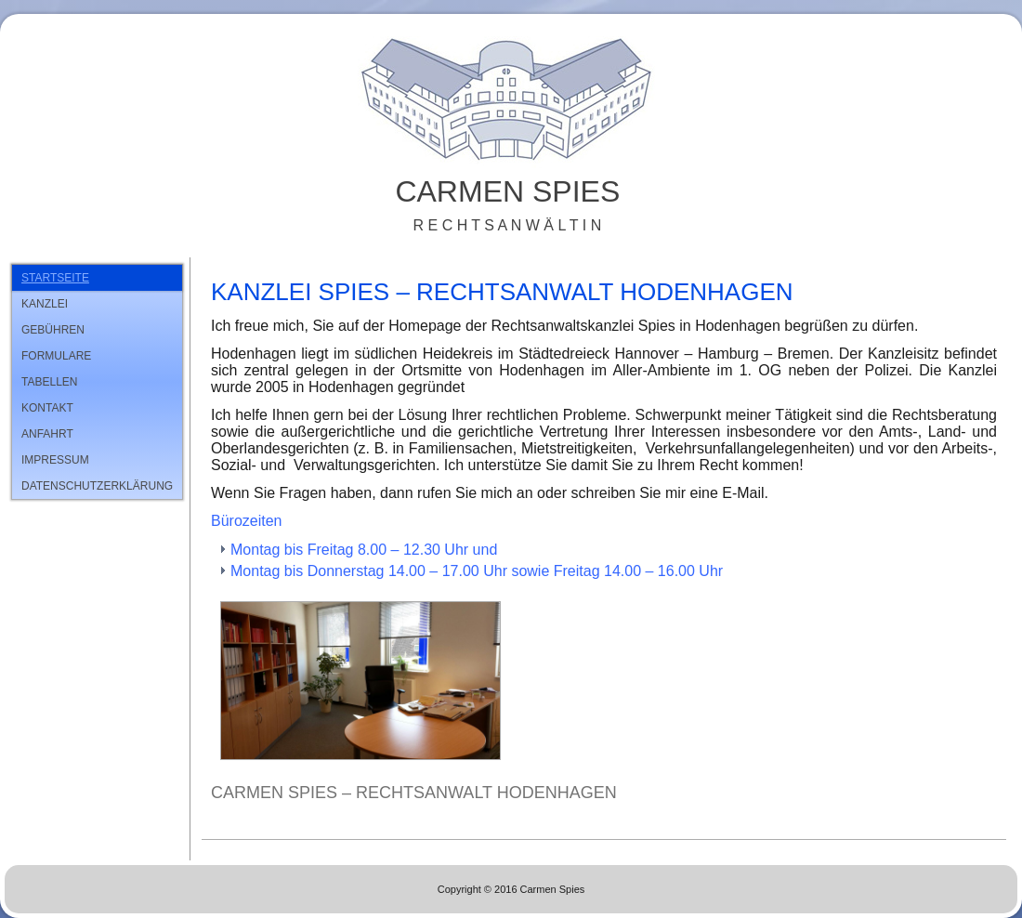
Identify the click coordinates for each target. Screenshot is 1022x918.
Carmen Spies (507, 191)
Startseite (55, 277)
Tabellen (49, 381)
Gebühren (53, 329)
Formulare (56, 355)
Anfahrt (47, 433)
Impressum (55, 459)
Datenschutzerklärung (97, 485)
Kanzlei (44, 303)
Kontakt (47, 407)
